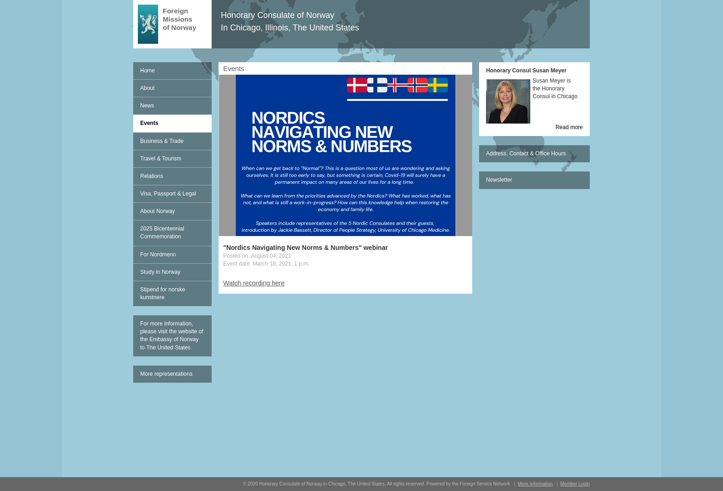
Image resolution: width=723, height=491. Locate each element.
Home (147, 70)
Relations (151, 176)
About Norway (157, 211)
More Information (535, 483)
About (147, 88)
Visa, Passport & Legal (168, 193)
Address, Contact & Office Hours (526, 153)
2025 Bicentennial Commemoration (162, 232)
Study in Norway (160, 272)
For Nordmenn (158, 254)
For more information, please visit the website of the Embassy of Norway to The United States (171, 335)
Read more (569, 127)
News (147, 105)
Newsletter (499, 180)
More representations (166, 374)
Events (149, 123)
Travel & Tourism (160, 158)
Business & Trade (162, 141)
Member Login (575, 483)
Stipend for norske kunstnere (162, 293)
